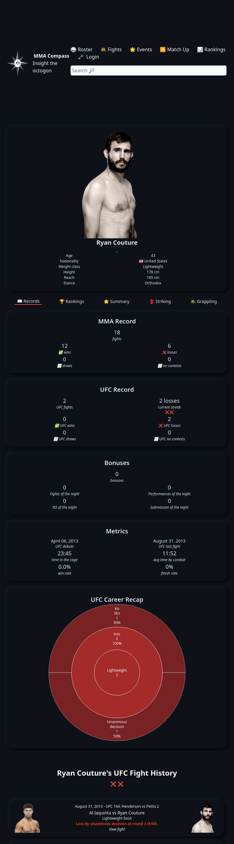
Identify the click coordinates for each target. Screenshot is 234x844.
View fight (117, 829)
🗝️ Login (89, 56)
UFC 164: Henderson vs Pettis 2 (132, 806)
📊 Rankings (211, 49)
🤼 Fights (111, 49)
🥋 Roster (81, 49)
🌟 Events (140, 49)
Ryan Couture (131, 813)
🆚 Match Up (175, 49)
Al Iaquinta (100, 813)
